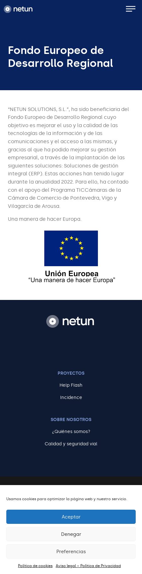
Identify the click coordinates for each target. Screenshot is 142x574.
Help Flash (71, 385)
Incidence (71, 397)
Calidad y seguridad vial (71, 444)
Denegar (71, 534)
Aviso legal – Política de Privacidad (88, 566)
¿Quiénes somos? (71, 431)
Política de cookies (35, 566)
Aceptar (71, 517)
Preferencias (71, 551)
